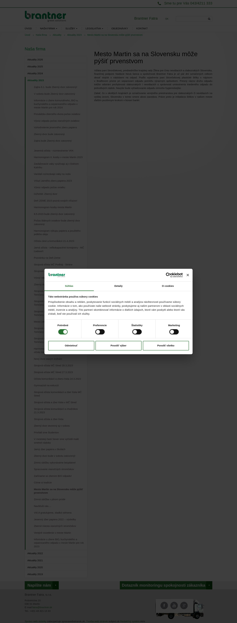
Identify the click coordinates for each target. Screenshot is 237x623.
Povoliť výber (118, 345)
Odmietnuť (71, 345)
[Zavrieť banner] (188, 275)
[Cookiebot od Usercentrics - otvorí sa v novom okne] (168, 275)
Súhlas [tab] (69, 285)
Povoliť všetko (165, 345)
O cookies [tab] (168, 285)
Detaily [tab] (118, 285)
